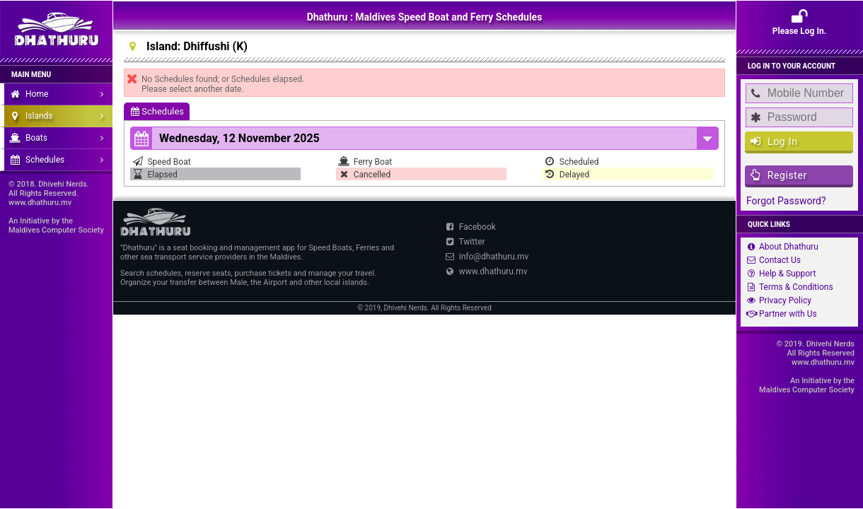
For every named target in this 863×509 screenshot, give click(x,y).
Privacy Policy (777, 300)
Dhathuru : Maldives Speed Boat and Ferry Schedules (425, 17)
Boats (60, 137)
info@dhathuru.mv (486, 257)
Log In (774, 141)
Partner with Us (780, 314)
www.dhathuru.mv (485, 271)
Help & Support (779, 274)
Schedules (157, 111)
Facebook (469, 227)
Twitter (464, 242)
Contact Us (772, 260)
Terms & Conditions (788, 287)
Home (60, 94)
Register (779, 175)
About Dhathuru (780, 247)
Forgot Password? (786, 200)
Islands (60, 116)
